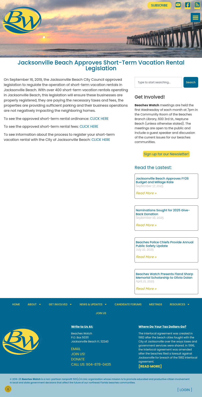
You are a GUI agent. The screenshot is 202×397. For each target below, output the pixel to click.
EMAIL (75, 348)
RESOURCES (180, 304)
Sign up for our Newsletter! (166, 154)
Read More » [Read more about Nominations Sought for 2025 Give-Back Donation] (146, 225)
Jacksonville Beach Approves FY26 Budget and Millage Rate (162, 180)
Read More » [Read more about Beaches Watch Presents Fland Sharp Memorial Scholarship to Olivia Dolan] (146, 288)
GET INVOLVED (60, 304)
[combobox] (158, 82)
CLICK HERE (99, 118)
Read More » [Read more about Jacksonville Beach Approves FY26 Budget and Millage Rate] (146, 193)
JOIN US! (78, 354)
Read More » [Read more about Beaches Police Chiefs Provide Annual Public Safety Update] (146, 257)
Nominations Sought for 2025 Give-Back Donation (163, 212)
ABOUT (34, 304)
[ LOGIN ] (184, 389)
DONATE (78, 359)
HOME (16, 304)
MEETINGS (155, 304)
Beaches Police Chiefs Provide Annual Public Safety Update (164, 244)
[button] (195, 17)
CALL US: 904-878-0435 (91, 364)
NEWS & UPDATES (93, 304)
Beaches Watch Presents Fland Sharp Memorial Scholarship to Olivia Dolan (164, 276)
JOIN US (101, 313)
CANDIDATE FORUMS (128, 304)
